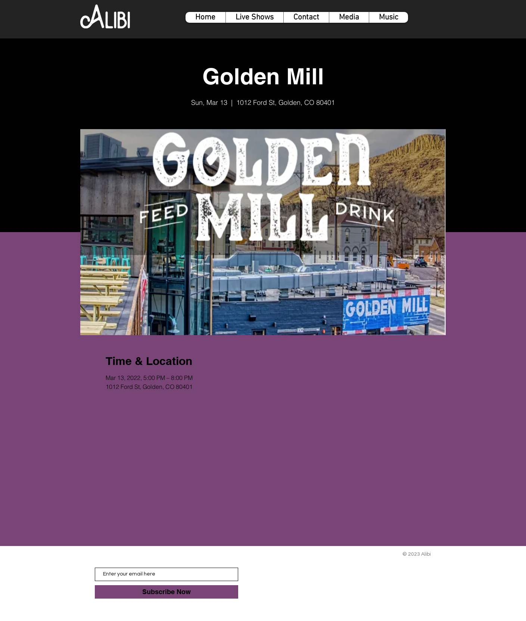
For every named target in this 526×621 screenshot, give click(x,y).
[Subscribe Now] (166, 592)
